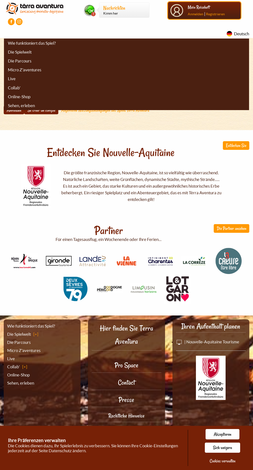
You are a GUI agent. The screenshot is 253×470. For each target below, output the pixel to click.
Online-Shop (19, 96)
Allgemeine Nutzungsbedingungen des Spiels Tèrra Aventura (105, 110)
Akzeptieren (222, 434)
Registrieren (215, 14)
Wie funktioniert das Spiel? (32, 43)
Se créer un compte (41, 110)
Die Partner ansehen (231, 228)
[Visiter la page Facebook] (11, 21)
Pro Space (126, 365)
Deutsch (241, 33)
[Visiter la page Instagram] (19, 21)
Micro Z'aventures (24, 69)
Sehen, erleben (21, 105)
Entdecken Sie (236, 145)
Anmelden (195, 14)
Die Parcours (19, 61)
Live (12, 78)
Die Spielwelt (20, 52)
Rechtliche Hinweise (126, 415)
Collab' (14, 87)
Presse (126, 399)
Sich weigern (222, 447)
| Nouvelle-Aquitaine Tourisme (207, 341)
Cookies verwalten (222, 461)
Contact (126, 382)
